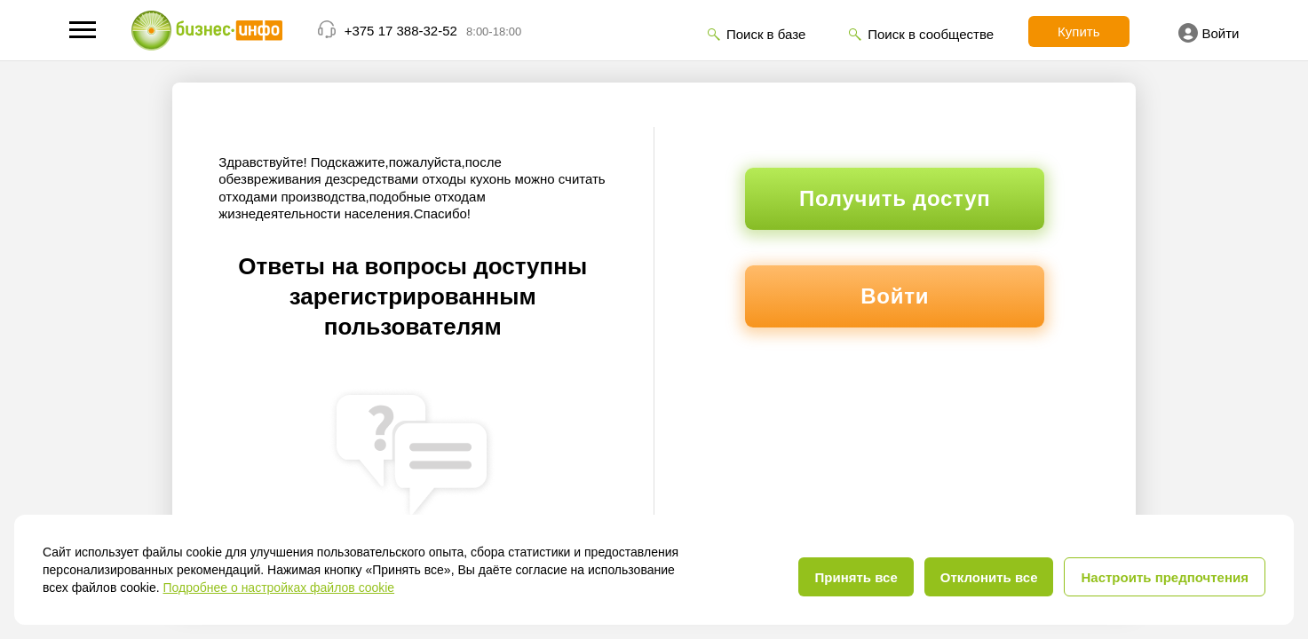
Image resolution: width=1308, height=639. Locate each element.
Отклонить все (989, 577)
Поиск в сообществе (931, 34)
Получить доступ (894, 198)
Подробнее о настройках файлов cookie (278, 587)
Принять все (855, 577)
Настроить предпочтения (1165, 577)
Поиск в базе (765, 34)
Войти (1209, 33)
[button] (82, 29)
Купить (1078, 31)
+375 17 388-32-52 (401, 30)
